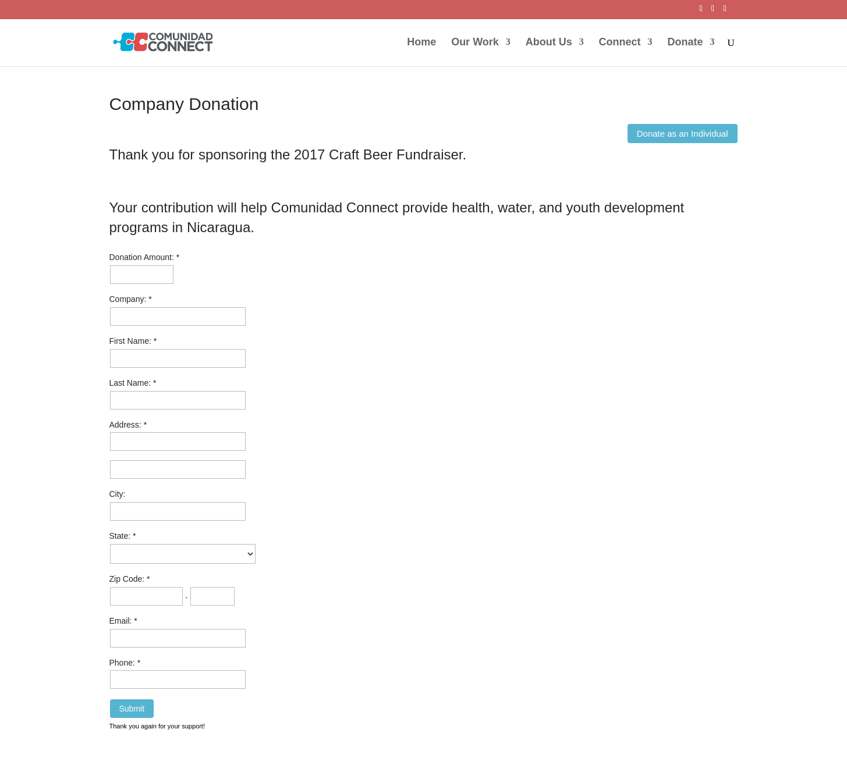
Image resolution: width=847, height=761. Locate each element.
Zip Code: (128, 579)
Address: (126, 424)
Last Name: (131, 382)
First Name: (131, 341)
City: (117, 494)
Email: (121, 620)
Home (421, 43)
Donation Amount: (142, 257)
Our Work (475, 43)
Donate (685, 43)
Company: (129, 299)
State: (121, 535)
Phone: (123, 662)
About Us (549, 43)
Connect (620, 43)
